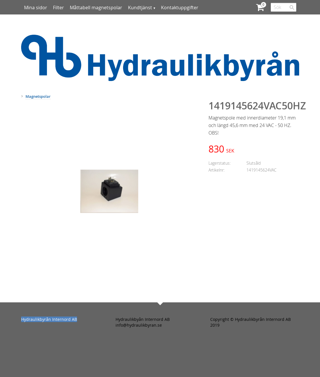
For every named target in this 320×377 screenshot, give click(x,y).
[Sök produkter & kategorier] (283, 7)
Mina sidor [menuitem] (35, 7)
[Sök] (292, 7)
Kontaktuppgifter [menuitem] (179, 7)
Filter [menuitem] (58, 7)
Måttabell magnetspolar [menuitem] (96, 7)
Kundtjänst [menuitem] (140, 7)
